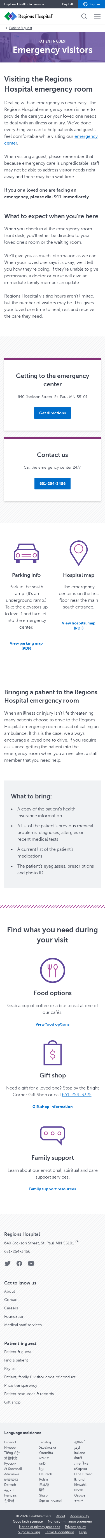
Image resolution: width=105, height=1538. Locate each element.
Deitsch (10, 1485)
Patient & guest (18, 28)
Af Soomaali (13, 1469)
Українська (47, 1447)
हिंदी (41, 1490)
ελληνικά (80, 1469)
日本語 (44, 1485)
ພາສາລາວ (11, 1479)
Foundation (14, 1316)
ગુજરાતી (79, 1442)
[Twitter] (7, 1265)
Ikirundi (79, 1479)
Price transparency (20, 1385)
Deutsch (45, 1474)
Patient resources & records (29, 1394)
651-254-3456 (17, 1251)
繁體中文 (11, 1458)
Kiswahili (80, 1485)
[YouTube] (31, 1265)
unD (42, 1463)
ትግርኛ (78, 1501)
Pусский (10, 1463)
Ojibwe (79, 1495)
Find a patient (16, 1360)
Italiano (79, 1453)
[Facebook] (19, 1265)
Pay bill (10, 1369)
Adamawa (11, 1474)
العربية (8, 1490)
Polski (43, 1479)
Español (10, 1442)
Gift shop (12, 1402)
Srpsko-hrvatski (50, 1501)
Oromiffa (46, 1453)
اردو (77, 1447)
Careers (11, 1308)
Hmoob (10, 1447)
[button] (91, 4)
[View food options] (52, 1024)
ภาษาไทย (81, 1463)
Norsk (78, 1490)
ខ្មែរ (41, 1469)
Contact (11, 1300)
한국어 (9, 1501)
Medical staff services (23, 1325)
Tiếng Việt (12, 1453)
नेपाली (78, 1458)
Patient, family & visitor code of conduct (40, 1377)
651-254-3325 (77, 1094)
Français (10, 1495)
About (9, 1291)
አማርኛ (44, 1458)
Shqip (43, 1495)
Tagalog (45, 1442)
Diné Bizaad (83, 1474)
